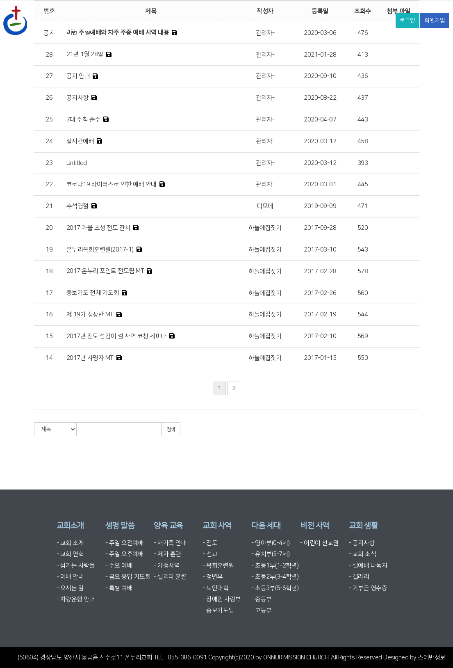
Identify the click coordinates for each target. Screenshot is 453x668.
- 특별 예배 (119, 588)
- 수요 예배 (119, 565)
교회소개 (130, 20)
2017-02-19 (320, 314)
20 (49, 227)
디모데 (265, 206)
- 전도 (210, 543)
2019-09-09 (320, 206)
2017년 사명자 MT (90, 358)
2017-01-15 (320, 358)
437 (362, 97)
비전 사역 (304, 20)
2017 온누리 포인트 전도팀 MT (105, 271)
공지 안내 (78, 76)
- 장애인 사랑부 (222, 599)
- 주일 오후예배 (124, 554)
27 (49, 76)
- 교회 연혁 (70, 554)
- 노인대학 (215, 588)
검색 (170, 429)
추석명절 (77, 206)
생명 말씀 (165, 20)
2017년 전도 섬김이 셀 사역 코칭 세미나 (116, 336)
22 (49, 184)
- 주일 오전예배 (124, 543)
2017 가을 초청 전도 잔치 (98, 227)
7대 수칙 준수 (83, 119)
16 (49, 314)
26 (49, 97)
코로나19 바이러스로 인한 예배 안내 (111, 184)
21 (49, 206)
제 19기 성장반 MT (90, 314)
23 (49, 163)
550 (362, 358)
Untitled (76, 163)
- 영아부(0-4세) (270, 543)
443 (362, 119)
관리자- (265, 54)
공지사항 (77, 97)
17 (49, 293)
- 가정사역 (167, 565)
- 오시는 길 (70, 588)
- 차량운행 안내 (76, 599)
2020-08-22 (320, 97)
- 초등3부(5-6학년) (275, 588)
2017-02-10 (320, 336)
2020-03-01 (320, 184)
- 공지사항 (362, 543)
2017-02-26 (320, 293)
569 (362, 336)
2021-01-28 (320, 54)
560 (362, 293)
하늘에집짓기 (265, 227)
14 (49, 358)
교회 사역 (235, 20)
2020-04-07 (320, 119)
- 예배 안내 (70, 576)
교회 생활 (339, 20)
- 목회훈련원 (218, 565)
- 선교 (210, 554)
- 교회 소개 (70, 543)
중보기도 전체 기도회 (92, 292)
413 (362, 54)
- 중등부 (261, 599)
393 (362, 163)
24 (49, 141)
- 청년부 (213, 576)
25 (49, 119)
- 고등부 (261, 610)
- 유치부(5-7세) (270, 554)
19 (49, 249)
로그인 (407, 20)
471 (362, 206)
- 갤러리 (359, 576)
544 (362, 314)
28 (49, 54)
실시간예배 (80, 141)
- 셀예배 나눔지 (368, 565)
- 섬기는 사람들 (76, 565)
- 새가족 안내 (170, 543)
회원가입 (434, 20)
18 (49, 271)
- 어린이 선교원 (319, 543)
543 (362, 249)
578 (362, 271)
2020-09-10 (320, 76)
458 (362, 141)
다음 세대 (270, 20)
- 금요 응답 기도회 (128, 576)
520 (362, 227)
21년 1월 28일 (84, 54)
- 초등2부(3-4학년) (275, 576)
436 (362, 76)
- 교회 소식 (362, 554)
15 (49, 336)
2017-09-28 (320, 227)
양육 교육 (200, 20)
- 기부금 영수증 (368, 588)
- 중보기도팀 (218, 610)
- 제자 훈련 (167, 554)
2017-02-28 (320, 271)
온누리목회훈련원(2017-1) (100, 249)
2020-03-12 (320, 141)
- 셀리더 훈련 (170, 576)
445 (362, 184)
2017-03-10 (320, 249)
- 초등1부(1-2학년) (275, 565)
